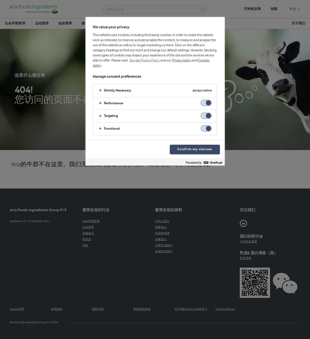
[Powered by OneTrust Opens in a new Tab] (204, 162)
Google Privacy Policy (145, 60)
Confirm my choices (194, 149)
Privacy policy (181, 60)
